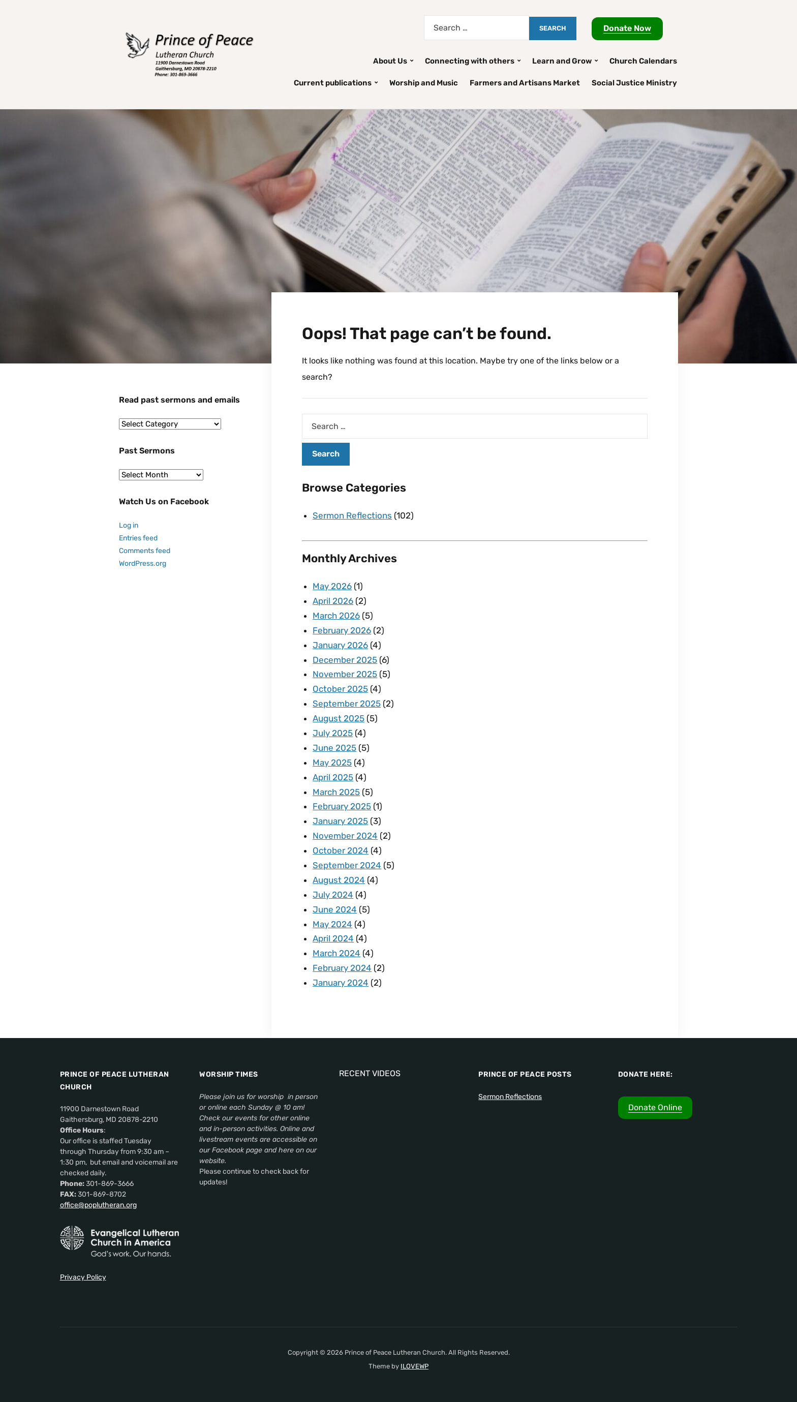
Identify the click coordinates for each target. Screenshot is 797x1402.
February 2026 (342, 630)
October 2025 (340, 689)
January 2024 (341, 983)
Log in (128, 525)
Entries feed (138, 538)
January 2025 (340, 821)
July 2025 (333, 733)
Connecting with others (469, 61)
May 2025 (332, 762)
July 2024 (333, 895)
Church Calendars (643, 61)
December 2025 (345, 660)
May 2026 (332, 586)
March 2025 (336, 792)
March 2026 (336, 616)
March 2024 (336, 953)
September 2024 (347, 865)
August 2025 (338, 718)
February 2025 (342, 806)
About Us (390, 61)
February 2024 (342, 968)
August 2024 (339, 880)
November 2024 (345, 836)
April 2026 (333, 601)
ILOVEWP (414, 1366)
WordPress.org (142, 563)
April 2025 (333, 777)
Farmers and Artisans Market (525, 82)
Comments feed (144, 550)
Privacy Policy (83, 1277)
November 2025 (345, 674)
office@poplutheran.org (98, 1205)
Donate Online (655, 1107)
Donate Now (627, 28)
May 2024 (332, 924)
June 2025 (334, 748)
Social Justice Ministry (634, 82)
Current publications (333, 82)
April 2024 (333, 938)
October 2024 (341, 850)
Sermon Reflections (352, 515)
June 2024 (335, 909)
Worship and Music (423, 82)
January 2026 (340, 645)
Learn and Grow (562, 61)
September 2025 (347, 703)
